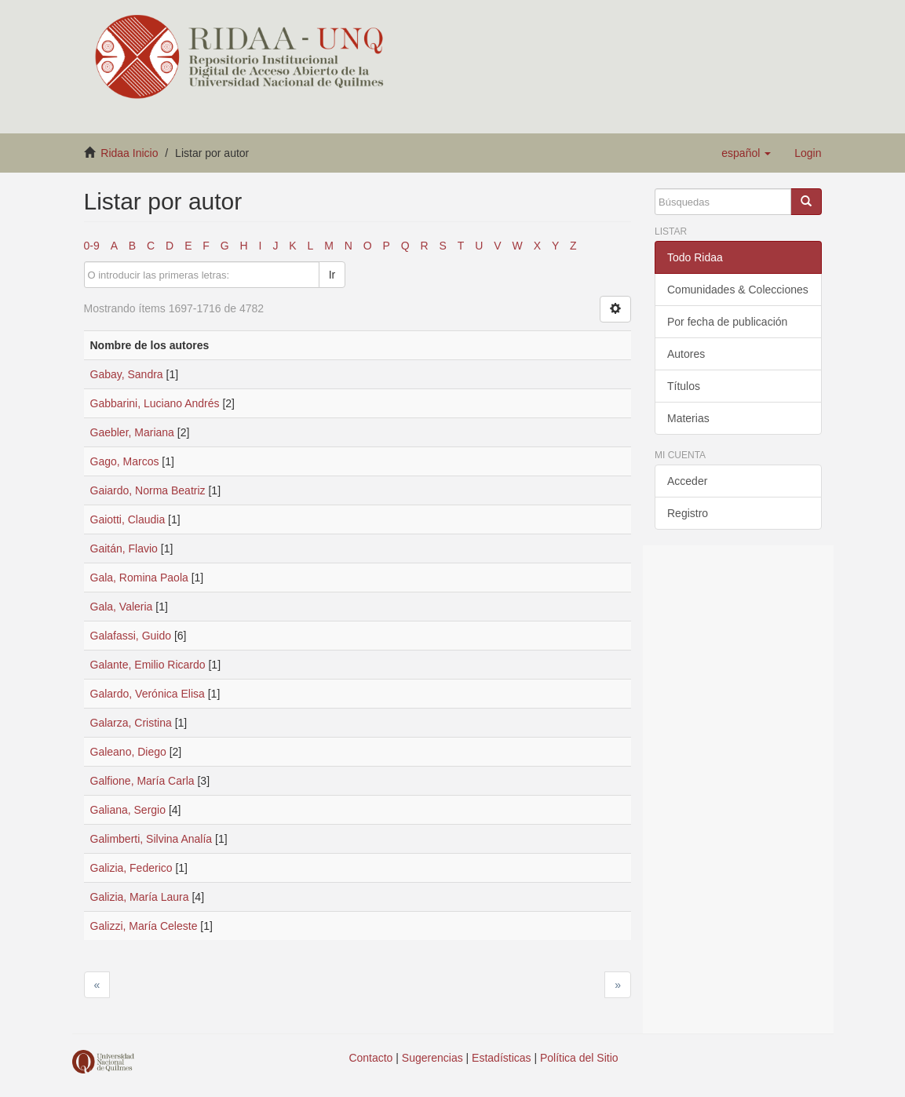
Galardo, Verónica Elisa (147, 693)
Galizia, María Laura (139, 897)
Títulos (683, 386)
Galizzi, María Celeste (144, 926)
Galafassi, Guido (131, 635)
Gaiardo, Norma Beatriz (148, 490)
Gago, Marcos (124, 461)
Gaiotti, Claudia (128, 519)
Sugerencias (432, 1057)
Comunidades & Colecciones (737, 289)
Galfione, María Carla (142, 780)
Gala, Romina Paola (139, 577)
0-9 (92, 245)
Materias (688, 418)
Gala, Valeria (121, 606)
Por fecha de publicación (727, 321)
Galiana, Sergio (128, 810)
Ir (332, 274)
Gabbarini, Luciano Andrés (155, 403)
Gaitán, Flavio (124, 548)
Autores (686, 354)
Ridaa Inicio (129, 153)
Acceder (687, 481)
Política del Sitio (579, 1057)
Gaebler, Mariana (132, 432)
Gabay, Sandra (126, 374)
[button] (746, 153)
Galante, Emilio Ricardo (148, 664)
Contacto (370, 1057)
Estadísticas (501, 1057)
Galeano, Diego (128, 751)
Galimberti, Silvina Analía (151, 839)
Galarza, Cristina (131, 722)
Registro (687, 513)
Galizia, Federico (131, 868)
